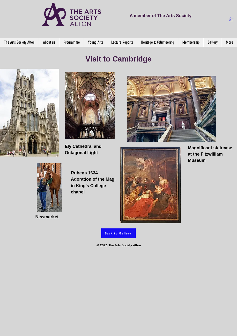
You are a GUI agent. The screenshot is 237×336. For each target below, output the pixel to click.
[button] (233, 19)
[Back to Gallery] (118, 233)
